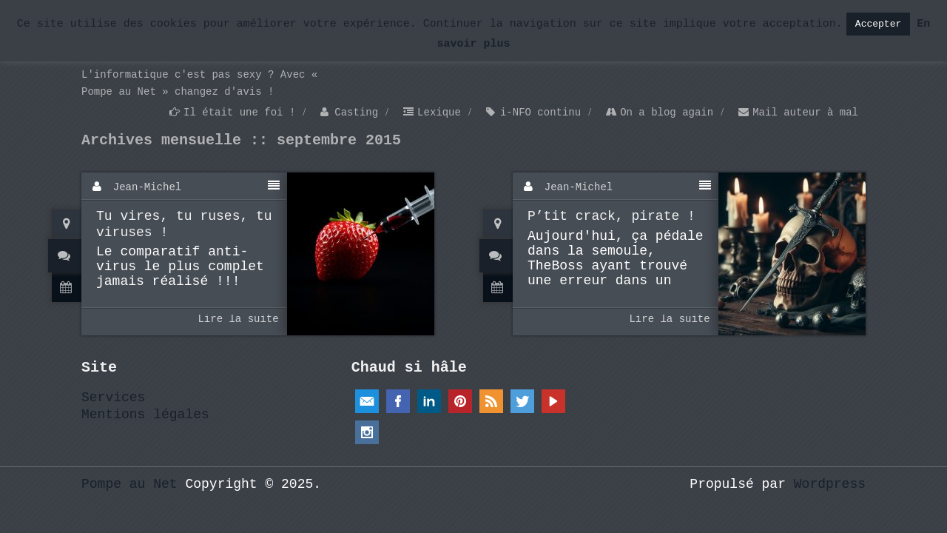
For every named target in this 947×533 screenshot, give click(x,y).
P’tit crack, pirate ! (611, 216)
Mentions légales (145, 414)
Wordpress (830, 484)
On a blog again (666, 112)
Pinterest (460, 401)
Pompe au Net (129, 484)
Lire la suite (238, 319)
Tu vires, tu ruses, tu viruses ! (184, 224)
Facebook (398, 401)
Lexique (439, 112)
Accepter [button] (878, 24)
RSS (491, 401)
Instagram (367, 432)
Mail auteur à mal (805, 112)
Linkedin (429, 401)
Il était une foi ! (239, 112)
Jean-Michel (147, 187)
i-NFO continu (540, 112)
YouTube (553, 401)
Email (367, 401)
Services (113, 397)
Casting (356, 112)
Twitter (522, 401)
